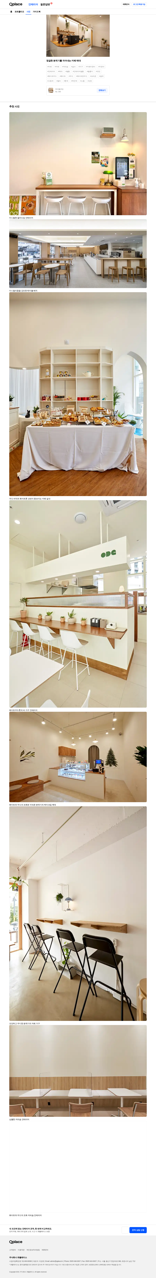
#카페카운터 (90, 67)
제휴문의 (126, 4)
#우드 (71, 76)
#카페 (49, 67)
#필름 (67, 71)
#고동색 (50, 81)
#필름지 (90, 71)
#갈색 (101, 76)
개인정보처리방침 (33, 1250)
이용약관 (21, 1250)
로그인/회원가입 (139, 4)
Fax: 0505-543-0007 (89, 1261)
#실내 (73, 67)
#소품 (82, 81)
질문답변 (45, 4)
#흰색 (66, 81)
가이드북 (36, 12)
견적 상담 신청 (138, 1230)
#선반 (90, 81)
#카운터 (101, 67)
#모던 (98, 71)
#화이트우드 (52, 76)
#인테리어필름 (78, 71)
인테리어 (33, 4)
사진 (28, 12)
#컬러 (58, 81)
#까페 (57, 67)
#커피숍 (65, 67)
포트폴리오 (19, 12)
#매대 (60, 71)
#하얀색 (74, 81)
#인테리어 (51, 71)
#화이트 (63, 76)
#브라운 (93, 76)
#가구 (81, 67)
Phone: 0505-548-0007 (72, 1261)
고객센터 (12, 1250)
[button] (144, 115)
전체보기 (102, 90)
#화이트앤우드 (81, 76)
